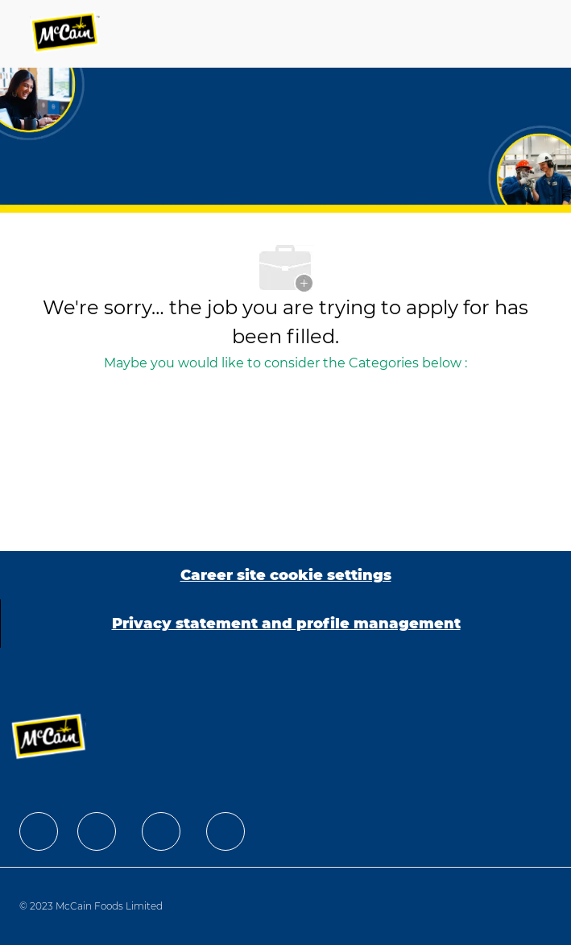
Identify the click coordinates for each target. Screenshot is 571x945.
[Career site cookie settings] (286, 575)
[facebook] (38, 831)
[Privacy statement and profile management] (286, 623)
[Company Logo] (66, 34)
